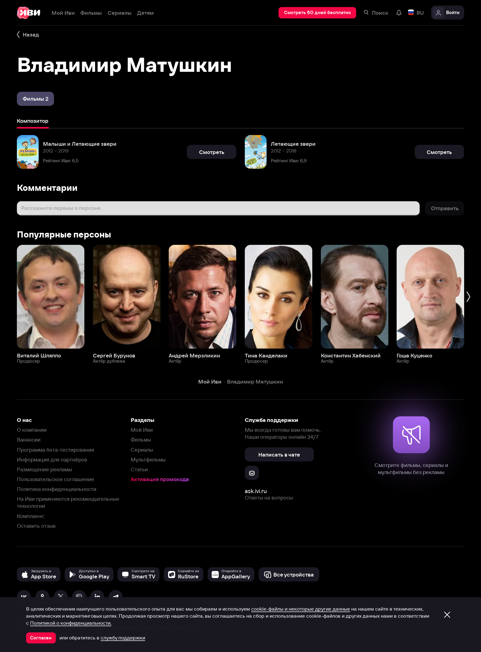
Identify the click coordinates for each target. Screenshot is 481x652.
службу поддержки (123, 637)
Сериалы (142, 450)
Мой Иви (142, 430)
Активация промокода (160, 479)
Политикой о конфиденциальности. (70, 623)
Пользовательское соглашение (55, 479)
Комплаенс (30, 516)
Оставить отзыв (36, 526)
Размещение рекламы (44, 469)
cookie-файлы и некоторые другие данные (300, 608)
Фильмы (141, 439)
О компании (32, 430)
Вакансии (28, 439)
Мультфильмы (148, 459)
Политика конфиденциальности (56, 489)
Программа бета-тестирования (55, 450)
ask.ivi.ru (256, 491)
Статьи (139, 469)
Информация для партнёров (52, 459)
